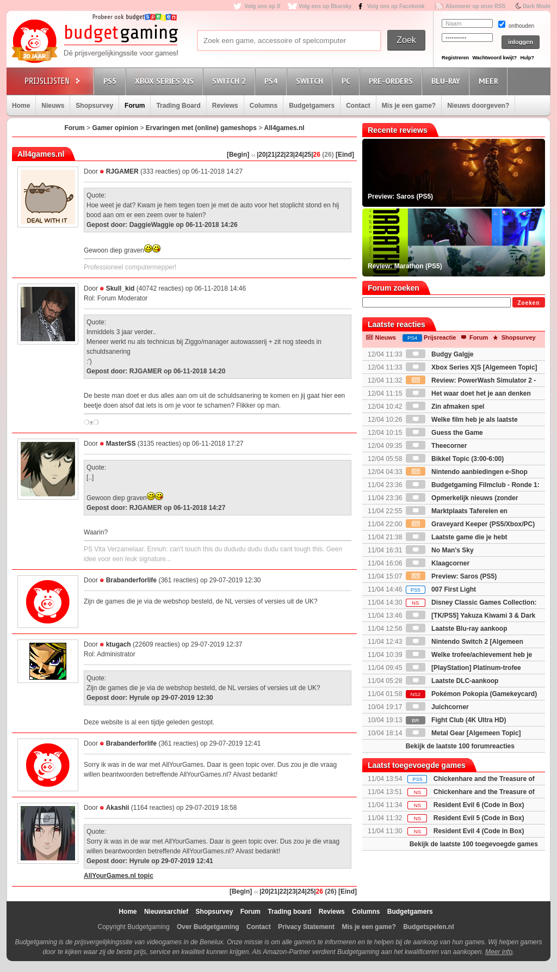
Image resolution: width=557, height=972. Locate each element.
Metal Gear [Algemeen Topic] (463, 733)
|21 (270, 154)
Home (21, 105)
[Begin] (238, 154)
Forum (135, 105)
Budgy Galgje (440, 354)
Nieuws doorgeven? (478, 105)
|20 (261, 154)
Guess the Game (444, 432)
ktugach (118, 644)
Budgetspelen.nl (428, 927)
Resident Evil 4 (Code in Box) (479, 831)
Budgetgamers (312, 105)
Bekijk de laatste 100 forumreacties (460, 746)
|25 (307, 154)
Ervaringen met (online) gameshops (201, 128)
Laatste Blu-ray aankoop (457, 628)
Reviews (225, 105)
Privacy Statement (306, 927)
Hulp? (527, 57)
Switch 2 (230, 81)
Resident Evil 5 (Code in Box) (479, 818)
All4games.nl (284, 128)
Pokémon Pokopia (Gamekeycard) (471, 694)
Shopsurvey (94, 105)
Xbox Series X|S (166, 81)
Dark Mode (536, 6)
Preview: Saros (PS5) (451, 576)
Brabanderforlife (131, 580)
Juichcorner (437, 707)
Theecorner (436, 446)
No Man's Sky (440, 550)
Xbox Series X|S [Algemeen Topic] (471, 367)
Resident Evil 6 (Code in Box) (479, 805)
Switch (311, 81)
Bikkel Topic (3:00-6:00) (455, 459)
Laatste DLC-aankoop (452, 681)
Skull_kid (120, 288)
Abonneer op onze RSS (475, 6)
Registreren (455, 57)
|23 (288, 154)
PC (348, 81)
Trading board (289, 911)
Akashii (117, 807)
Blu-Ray (447, 81)
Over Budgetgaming (208, 927)
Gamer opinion (115, 128)
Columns (263, 105)
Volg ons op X (262, 6)
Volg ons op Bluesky (325, 6)
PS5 (111, 81)
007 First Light (441, 589)
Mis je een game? (409, 105)
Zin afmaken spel (445, 406)
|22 (279, 154)
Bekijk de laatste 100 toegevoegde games (474, 844)
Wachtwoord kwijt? (494, 57)
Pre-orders (392, 81)
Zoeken (528, 303)
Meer (490, 81)
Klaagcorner (437, 563)
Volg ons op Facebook (396, 6)
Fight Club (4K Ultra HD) (456, 720)
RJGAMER (122, 171)
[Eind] (345, 154)
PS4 (272, 81)
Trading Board (178, 105)
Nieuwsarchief (166, 911)
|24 (297, 154)
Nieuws (52, 105)
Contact (358, 105)
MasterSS (121, 443)
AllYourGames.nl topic (118, 875)
